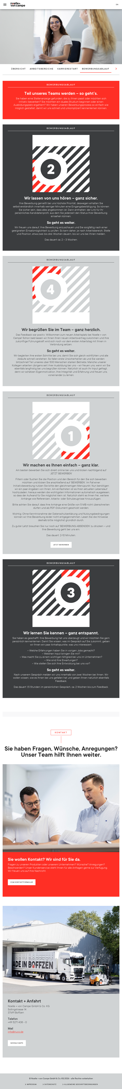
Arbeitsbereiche (41, 68)
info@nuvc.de (15, 1031)
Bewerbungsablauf (95, 68)
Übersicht (18, 68)
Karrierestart (67, 68)
